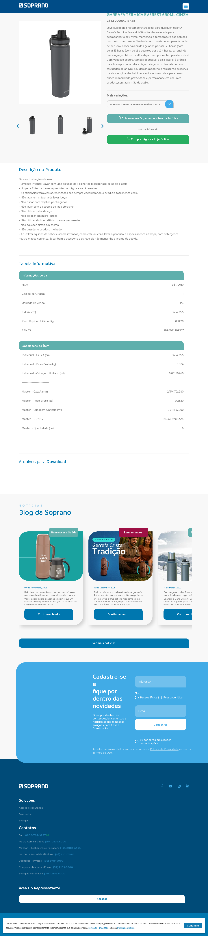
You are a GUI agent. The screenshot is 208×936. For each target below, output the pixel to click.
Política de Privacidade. (99, 928)
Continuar (193, 925)
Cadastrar (160, 724)
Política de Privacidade (164, 749)
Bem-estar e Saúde (63, 532)
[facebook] (162, 786)
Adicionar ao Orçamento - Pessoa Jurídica (148, 118)
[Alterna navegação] (186, 6)
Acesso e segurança (31, 807)
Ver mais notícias (104, 643)
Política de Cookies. (126, 928)
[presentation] (17, 125)
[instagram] (179, 786)
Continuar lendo (49, 614)
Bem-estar (25, 814)
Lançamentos (133, 532)
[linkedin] (187, 786)
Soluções (27, 800)
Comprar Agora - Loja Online (148, 139)
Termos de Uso (102, 752)
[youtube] (170, 786)
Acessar (102, 899)
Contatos (27, 827)
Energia (23, 820)
